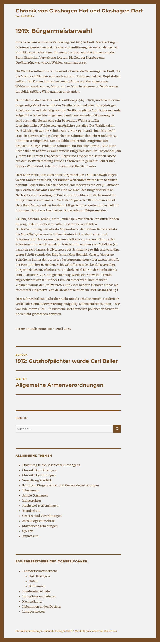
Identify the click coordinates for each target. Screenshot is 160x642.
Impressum (30, 536)
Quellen (27, 531)
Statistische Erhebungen (40, 526)
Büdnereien (37, 586)
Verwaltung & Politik (37, 480)
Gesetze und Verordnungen (42, 516)
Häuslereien (30, 490)
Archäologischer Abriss (38, 521)
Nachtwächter (32, 601)
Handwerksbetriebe (36, 591)
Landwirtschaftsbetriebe (40, 571)
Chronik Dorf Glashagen (39, 470)
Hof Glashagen (39, 576)
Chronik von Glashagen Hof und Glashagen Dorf (79, 11)
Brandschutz (31, 510)
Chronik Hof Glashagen (39, 475)
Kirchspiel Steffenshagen (40, 505)
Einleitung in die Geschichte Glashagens (51, 465)
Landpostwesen (33, 611)
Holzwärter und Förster (39, 596)
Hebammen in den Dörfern (41, 606)
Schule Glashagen (35, 495)
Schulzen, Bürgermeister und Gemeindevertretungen (60, 485)
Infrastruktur (31, 500)
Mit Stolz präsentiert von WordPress (96, 631)
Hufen (33, 581)
